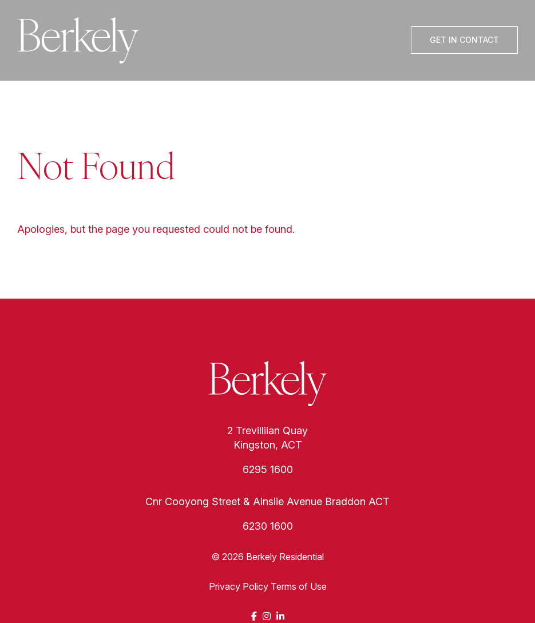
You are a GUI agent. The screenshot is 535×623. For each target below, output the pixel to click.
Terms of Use (299, 586)
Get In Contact (464, 40)
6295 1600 (268, 469)
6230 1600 (268, 526)
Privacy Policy (238, 586)
